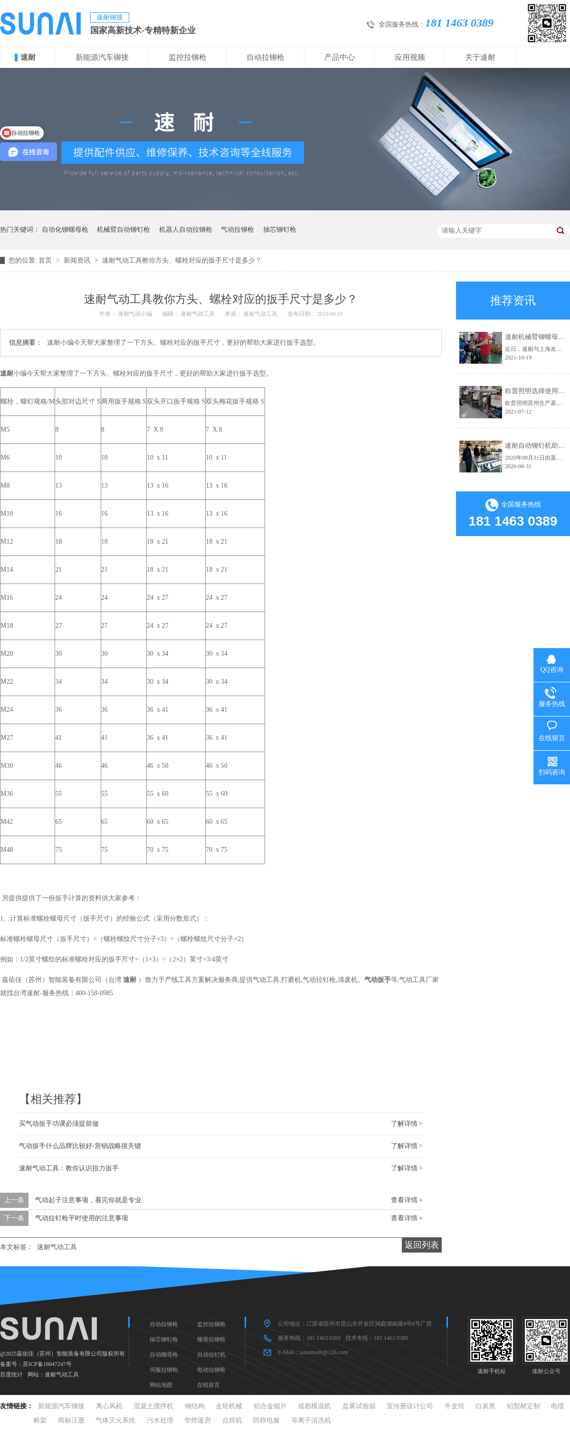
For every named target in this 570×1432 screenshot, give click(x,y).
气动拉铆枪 (237, 229)
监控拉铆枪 (188, 57)
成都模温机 (314, 1406)
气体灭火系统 (115, 1420)
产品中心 (339, 57)
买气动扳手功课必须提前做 (59, 1123)
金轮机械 (229, 1406)
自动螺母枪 (164, 1354)
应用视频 (410, 57)
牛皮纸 (455, 1406)
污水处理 (160, 1420)
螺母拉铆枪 (211, 1339)
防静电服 (266, 1420)
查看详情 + (407, 1200)
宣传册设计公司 (410, 1406)
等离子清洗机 (311, 1420)
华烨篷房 (197, 1420)
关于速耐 (480, 57)
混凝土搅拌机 (153, 1406)
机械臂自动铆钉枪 (123, 229)
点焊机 (232, 1420)
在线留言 (208, 1385)
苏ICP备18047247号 (47, 1364)
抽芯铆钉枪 (279, 229)
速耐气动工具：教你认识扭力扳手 (69, 1168)
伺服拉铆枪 (164, 1369)
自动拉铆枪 (266, 57)
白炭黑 (485, 1406)
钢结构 (195, 1406)
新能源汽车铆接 (102, 57)
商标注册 (71, 1420)
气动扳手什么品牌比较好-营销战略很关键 (80, 1145)
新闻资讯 (78, 260)
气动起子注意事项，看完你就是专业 (88, 1200)
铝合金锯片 (270, 1406)
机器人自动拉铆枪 (185, 229)
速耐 (28, 57)
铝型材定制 (523, 1406)
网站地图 (161, 1385)
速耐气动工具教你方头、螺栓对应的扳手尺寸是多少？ (182, 260)
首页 (46, 260)
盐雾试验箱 (359, 1406)
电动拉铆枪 (211, 1369)
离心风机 (109, 1406)
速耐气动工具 (57, 1247)
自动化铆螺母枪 (65, 229)
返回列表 (422, 1245)
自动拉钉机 (211, 1354)
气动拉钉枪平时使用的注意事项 (81, 1218)
